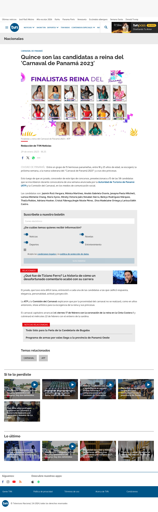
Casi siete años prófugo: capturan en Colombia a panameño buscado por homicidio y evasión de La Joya (20, 413)
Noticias (29, 27)
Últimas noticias (9, 19)
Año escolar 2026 (44, 19)
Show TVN (41, 27)
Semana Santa (116, 19)
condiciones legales (46, 254)
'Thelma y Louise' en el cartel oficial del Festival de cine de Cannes (135, 454)
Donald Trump (132, 19)
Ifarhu (57, 19)
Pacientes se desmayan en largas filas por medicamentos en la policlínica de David (134, 391)
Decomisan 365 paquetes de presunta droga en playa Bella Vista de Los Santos (59, 392)
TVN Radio (65, 27)
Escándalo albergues (98, 19)
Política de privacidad (42, 491)
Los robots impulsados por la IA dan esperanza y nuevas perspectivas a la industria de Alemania (22, 453)
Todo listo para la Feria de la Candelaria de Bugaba (58, 330)
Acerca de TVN (102, 491)
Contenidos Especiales (83, 27)
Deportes (53, 27)
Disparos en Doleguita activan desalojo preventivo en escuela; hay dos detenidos (22, 392)
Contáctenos (132, 491)
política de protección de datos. (74, 254)
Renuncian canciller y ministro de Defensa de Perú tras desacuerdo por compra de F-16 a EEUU (98, 453)
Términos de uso (71, 491)
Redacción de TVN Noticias (36, 145)
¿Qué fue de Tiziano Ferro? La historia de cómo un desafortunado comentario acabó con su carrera (59, 277)
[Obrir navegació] (7, 27)
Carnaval (29, 358)
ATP (43, 358)
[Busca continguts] (106, 27)
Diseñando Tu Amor (142, 29)
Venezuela (82, 19)
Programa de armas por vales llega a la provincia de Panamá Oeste (68, 337)
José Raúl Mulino (26, 19)
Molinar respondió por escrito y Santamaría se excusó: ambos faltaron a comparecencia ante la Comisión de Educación (97, 390)
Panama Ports (69, 19)
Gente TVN (7, 491)
